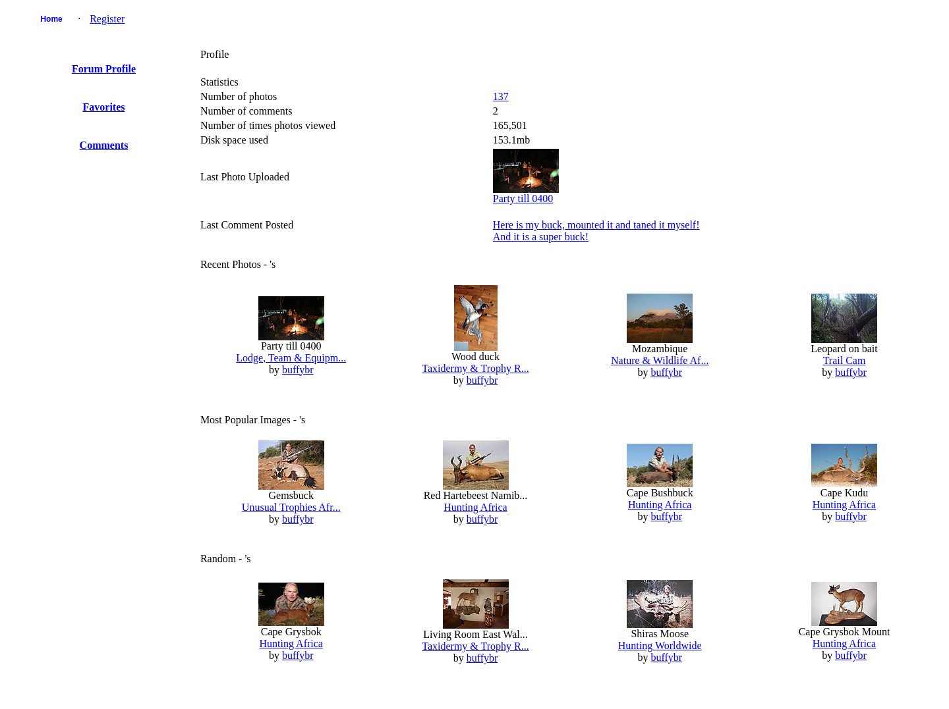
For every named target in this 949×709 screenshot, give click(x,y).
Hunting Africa (475, 507)
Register (107, 18)
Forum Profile (104, 68)
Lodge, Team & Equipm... (291, 357)
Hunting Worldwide (660, 645)
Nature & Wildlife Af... (659, 360)
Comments (104, 145)
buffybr (298, 369)
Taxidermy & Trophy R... (475, 368)
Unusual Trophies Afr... (291, 507)
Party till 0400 (523, 198)
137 (501, 96)
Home (51, 19)
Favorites (104, 107)
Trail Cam (844, 360)
